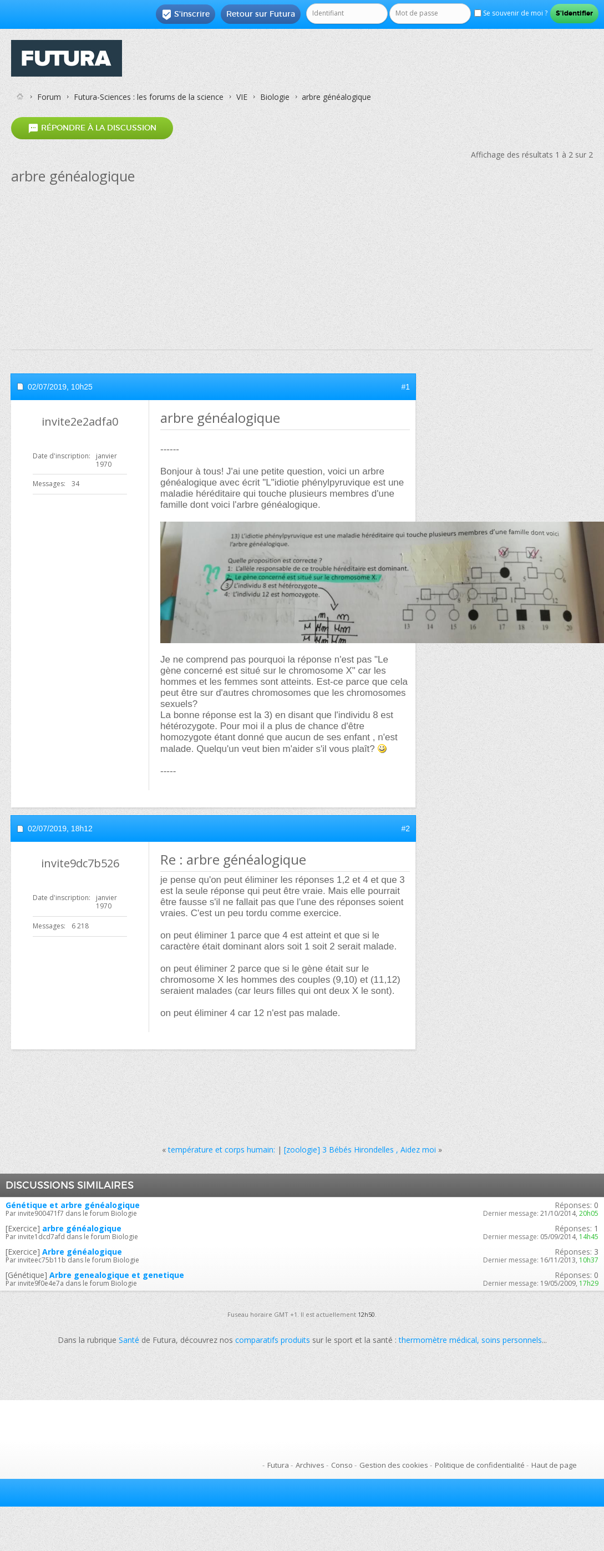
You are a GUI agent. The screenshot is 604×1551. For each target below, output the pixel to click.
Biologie (275, 97)
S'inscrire (185, 14)
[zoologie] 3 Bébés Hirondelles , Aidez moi (360, 1149)
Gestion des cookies (393, 1465)
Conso (342, 1465)
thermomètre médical (438, 1340)
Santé (129, 1340)
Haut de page (554, 1465)
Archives (310, 1465)
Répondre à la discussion (92, 128)
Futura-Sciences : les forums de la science (149, 97)
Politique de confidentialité (480, 1465)
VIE (241, 97)
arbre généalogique (81, 1228)
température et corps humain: (221, 1149)
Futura (278, 1465)
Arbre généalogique (82, 1251)
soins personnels (511, 1340)
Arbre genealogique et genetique (116, 1275)
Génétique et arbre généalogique (73, 1205)
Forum (49, 97)
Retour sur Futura (260, 14)
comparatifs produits (272, 1340)
